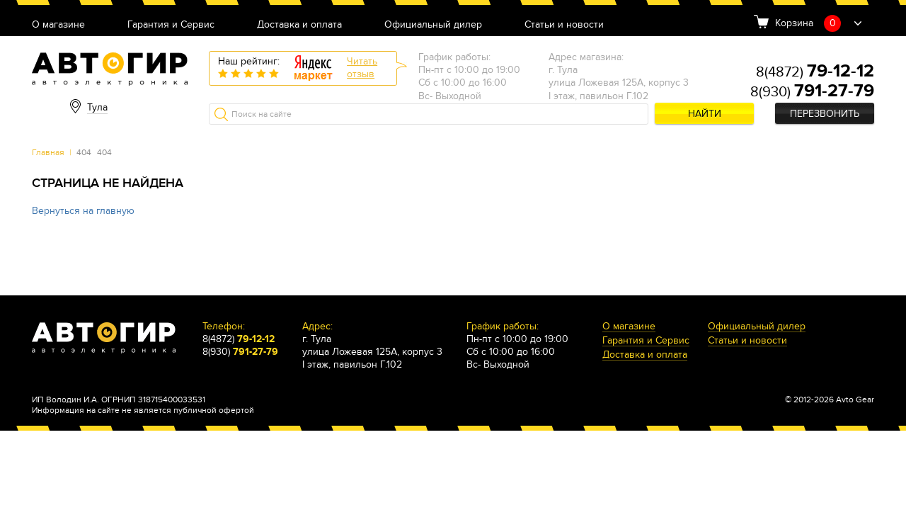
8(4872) (815, 72)
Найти (704, 114)
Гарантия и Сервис (170, 25)
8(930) (812, 92)
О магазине (58, 25)
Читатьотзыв (362, 67)
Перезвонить (824, 114)
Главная (48, 152)
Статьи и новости (564, 25)
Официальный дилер (433, 25)
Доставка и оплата (299, 25)
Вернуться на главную (83, 211)
